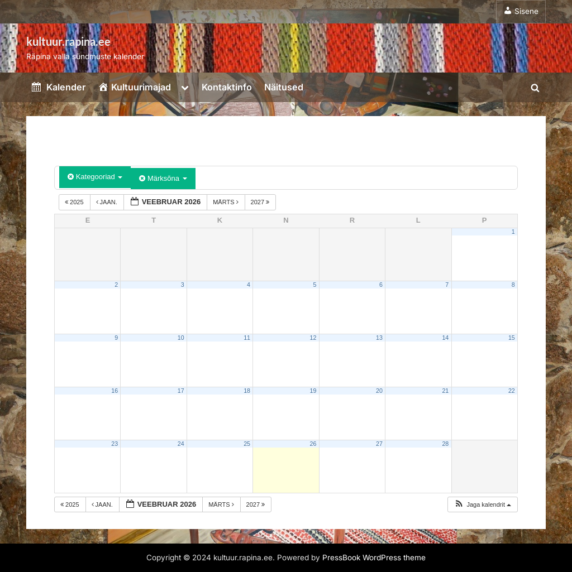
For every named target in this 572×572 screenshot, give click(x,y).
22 (511, 390)
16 (114, 390)
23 (114, 443)
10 (181, 337)
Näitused (283, 87)
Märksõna (163, 178)
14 (445, 337)
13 (379, 337)
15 (511, 337)
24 (181, 443)
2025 (75, 202)
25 (247, 443)
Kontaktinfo (227, 87)
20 (379, 390)
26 (313, 443)
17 (181, 390)
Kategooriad (95, 176)
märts (226, 202)
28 (445, 443)
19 (313, 390)
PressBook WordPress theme (374, 557)
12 (313, 337)
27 (379, 443)
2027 (261, 202)
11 (247, 337)
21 (445, 390)
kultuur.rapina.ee (68, 41)
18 (247, 390)
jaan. (107, 202)
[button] (482, 504)
